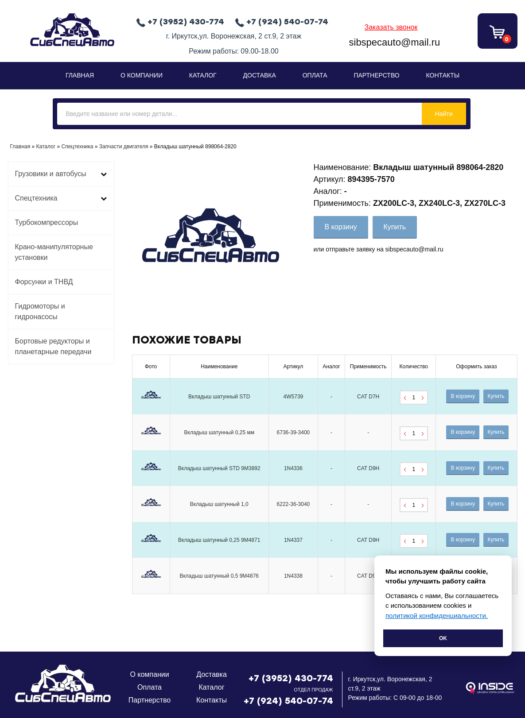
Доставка (259, 75)
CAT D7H (368, 397)
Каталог (203, 75)
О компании (149, 674)
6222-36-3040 (293, 504)
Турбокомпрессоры (46, 222)
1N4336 (293, 468)
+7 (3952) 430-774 (291, 678)
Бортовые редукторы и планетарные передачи (53, 346)
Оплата (315, 75)
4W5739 (293, 397)
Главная (80, 75)
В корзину (341, 227)
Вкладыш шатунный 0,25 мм (219, 432)
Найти (444, 113)
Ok (443, 638)
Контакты (443, 75)
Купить (395, 227)
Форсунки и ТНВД (44, 282)
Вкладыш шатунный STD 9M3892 (219, 468)
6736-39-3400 (293, 432)
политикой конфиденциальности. (436, 615)
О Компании (142, 75)
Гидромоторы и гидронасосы (40, 311)
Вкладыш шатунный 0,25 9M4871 (219, 540)
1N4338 (293, 576)
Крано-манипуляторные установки (54, 252)
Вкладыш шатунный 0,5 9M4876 (219, 576)
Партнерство (376, 75)
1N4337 (293, 540)
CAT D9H (368, 468)
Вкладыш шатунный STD (219, 397)
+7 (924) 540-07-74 (288, 700)
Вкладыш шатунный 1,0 (219, 504)
